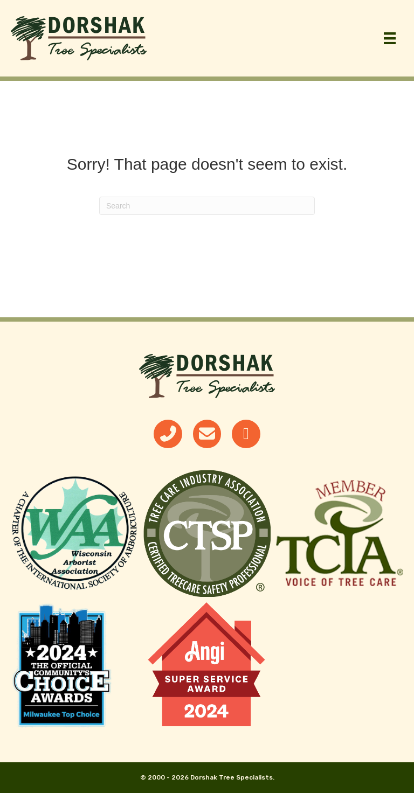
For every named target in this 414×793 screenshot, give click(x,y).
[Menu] (389, 38)
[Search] (207, 206)
